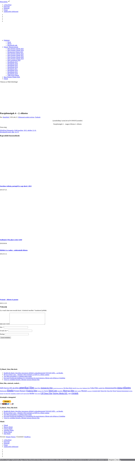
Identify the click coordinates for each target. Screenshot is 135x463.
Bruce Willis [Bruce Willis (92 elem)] (79, 390)
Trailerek (37, 117)
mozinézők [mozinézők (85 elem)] (89, 393)
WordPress (27, 439)
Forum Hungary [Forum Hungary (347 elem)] (20, 393)
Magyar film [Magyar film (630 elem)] (68, 393)
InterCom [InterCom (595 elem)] (53, 393)
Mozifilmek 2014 (12, 67)
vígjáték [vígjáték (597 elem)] (74, 395)
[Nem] (120, 462)
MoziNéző (6, 117)
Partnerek (6, 8)
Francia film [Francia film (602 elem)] (31, 393)
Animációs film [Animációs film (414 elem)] (46, 390)
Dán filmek (7, 436)
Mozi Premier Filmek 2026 (12, 77)
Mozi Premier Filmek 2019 (15, 58)
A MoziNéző (7, 5)
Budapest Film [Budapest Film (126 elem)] (86, 390)
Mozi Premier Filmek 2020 (15, 57)
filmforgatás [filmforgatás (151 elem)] (3, 393)
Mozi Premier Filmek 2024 (15, 50)
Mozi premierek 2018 (13, 60)
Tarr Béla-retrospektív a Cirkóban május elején (18, 378)
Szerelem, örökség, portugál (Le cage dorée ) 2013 (16, 186)
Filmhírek (7, 40)
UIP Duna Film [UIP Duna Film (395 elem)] (46, 396)
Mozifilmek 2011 (12, 72)
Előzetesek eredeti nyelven (26, 117)
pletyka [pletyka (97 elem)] (130, 393)
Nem (117, 462)
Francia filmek (8, 431)
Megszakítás (5, 2)
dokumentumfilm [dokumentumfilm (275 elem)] (111, 390)
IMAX (9, 43)
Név (2, 329)
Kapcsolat (7, 6)
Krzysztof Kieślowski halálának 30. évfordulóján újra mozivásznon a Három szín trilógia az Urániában (34, 380)
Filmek (6, 79)
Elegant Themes (10, 439)
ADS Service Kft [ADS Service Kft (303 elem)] (6, 390)
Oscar (9, 42)
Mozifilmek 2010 (12, 73)
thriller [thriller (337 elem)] (32, 396)
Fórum (6, 10)
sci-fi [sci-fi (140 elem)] (21, 395)
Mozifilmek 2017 (12, 62)
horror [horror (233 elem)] (46, 393)
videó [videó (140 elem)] (69, 395)
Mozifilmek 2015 (12, 65)
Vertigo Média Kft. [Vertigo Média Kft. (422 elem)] (60, 395)
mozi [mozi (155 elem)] (75, 393)
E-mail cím (4, 333)
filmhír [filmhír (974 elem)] (10, 392)
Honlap (2, 336)
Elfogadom (112, 462)
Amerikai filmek (9, 432)
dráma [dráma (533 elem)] (120, 390)
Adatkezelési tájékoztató (11, 11)
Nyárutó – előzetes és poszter (9, 299)
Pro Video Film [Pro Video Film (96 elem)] (7, 395)
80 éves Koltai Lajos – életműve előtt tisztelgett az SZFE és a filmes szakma (26, 377)
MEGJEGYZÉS (5, 326)
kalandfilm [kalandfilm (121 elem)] (60, 393)
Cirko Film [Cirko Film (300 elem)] (94, 390)
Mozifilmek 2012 (12, 70)
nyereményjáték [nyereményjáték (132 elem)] (96, 393)
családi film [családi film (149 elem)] (101, 390)
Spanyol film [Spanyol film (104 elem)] (26, 395)
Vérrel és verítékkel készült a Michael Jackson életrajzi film (21, 382)
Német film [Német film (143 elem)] (103, 393)
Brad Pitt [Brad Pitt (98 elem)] (75, 390)
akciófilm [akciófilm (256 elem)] (15, 390)
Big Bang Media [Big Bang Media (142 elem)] (68, 390)
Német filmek (8, 434)
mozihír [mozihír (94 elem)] (79, 393)
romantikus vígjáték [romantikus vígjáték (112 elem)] (15, 395)
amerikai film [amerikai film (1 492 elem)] (26, 389)
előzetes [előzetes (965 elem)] (127, 390)
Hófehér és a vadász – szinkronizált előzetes (14, 250)
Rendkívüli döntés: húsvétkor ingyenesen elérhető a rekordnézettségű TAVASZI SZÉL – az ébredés (33, 375)
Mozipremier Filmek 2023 (15, 52)
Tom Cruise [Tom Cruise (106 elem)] (37, 395)
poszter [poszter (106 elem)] (1, 395)
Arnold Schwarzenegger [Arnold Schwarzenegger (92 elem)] (58, 390)
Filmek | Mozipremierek (11, 47)
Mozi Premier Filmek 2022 (15, 53)
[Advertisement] (67, 97)
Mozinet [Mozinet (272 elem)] (84, 393)
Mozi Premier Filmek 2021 (15, 55)
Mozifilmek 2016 (12, 63)
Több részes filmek (13, 75)
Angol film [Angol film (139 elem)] (37, 390)
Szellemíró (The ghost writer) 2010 (11, 240)
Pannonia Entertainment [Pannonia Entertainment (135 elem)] (122, 393)
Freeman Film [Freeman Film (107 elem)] (41, 393)
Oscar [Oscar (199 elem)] (114, 393)
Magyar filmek (8, 429)
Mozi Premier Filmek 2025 (15, 48)
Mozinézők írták (12, 45)
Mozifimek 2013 (12, 68)
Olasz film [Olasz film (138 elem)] (109, 393)
